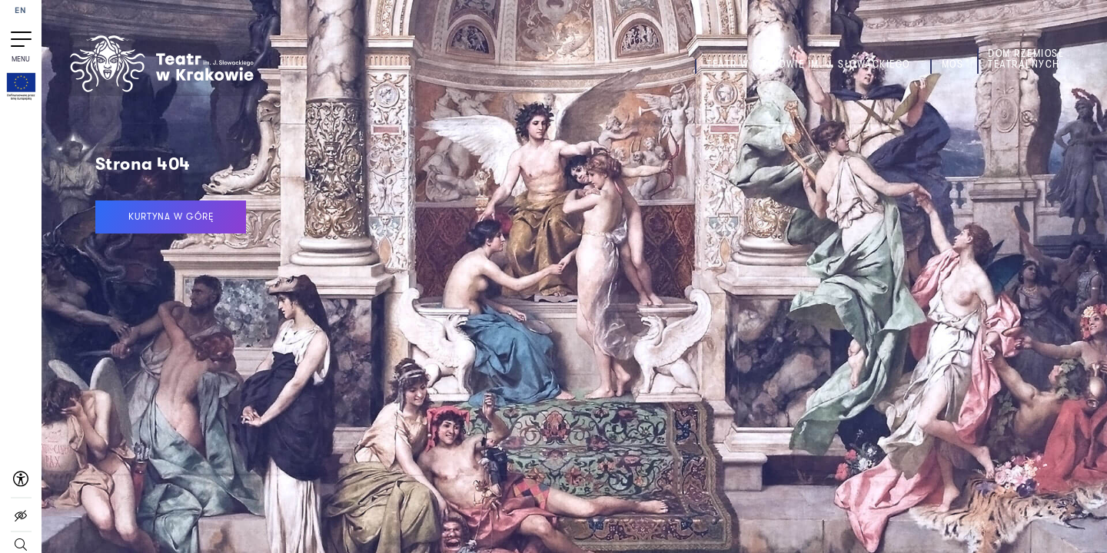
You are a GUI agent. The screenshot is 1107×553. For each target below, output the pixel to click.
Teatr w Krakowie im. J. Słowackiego (808, 64)
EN (21, 11)
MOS (953, 64)
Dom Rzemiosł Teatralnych (1026, 59)
